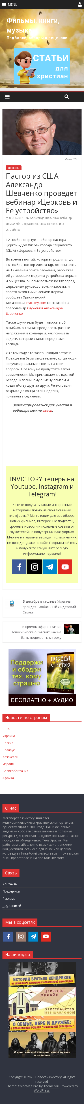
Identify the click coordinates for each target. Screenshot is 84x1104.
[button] (12, 4)
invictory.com (36, 302)
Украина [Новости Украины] (8, 736)
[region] (42, 48)
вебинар (66, 218)
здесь (47, 410)
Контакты (9, 884)
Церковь (13, 168)
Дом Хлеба (13, 224)
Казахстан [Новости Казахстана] (10, 757)
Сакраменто (30, 224)
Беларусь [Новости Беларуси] (9, 750)
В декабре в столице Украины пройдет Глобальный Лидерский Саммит (49, 606)
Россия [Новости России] (7, 743)
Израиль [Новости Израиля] (8, 764)
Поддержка (11, 891)
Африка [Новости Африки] (8, 778)
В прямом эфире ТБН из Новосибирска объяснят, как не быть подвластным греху (36, 632)
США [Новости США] (6, 729)
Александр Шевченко (44, 218)
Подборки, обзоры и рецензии (37, 38)
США (42, 224)
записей (11, 906)
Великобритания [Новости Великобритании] (15, 771)
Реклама (8, 898)
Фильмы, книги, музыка (33, 25)
